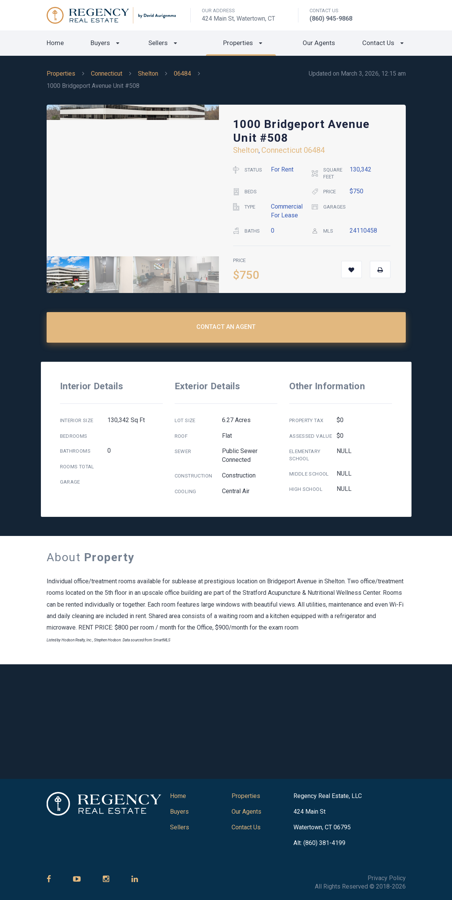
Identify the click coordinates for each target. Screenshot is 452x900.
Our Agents (319, 43)
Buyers (100, 43)
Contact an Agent (226, 326)
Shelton (148, 73)
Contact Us (378, 43)
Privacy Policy (387, 878)
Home (55, 43)
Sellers (158, 43)
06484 (182, 73)
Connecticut (106, 73)
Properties (238, 43)
